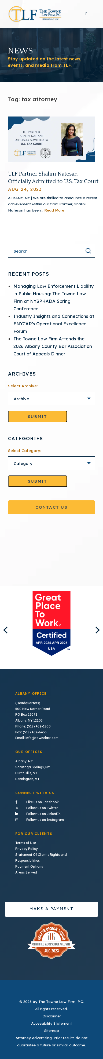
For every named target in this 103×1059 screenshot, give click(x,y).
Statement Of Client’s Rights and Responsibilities (41, 856)
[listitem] (51, 623)
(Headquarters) (27, 703)
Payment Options (29, 865)
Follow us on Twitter (51, 806)
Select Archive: (23, 385)
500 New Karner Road (32, 709)
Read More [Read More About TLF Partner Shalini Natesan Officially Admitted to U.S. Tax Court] (54, 210)
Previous (6, 630)
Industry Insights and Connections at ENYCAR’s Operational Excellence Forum (53, 323)
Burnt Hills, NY (26, 772)
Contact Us (51, 507)
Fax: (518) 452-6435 (30, 732)
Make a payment (51, 906)
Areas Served (26, 871)
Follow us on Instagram (51, 818)
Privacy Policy (26, 848)
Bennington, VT (27, 778)
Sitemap (51, 1029)
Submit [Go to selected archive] (37, 416)
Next (96, 630)
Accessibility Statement (51, 1021)
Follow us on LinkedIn (51, 812)
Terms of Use (25, 842)
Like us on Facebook (51, 800)
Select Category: (24, 450)
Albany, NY (23, 761)
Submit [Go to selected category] (37, 481)
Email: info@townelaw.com (36, 738)
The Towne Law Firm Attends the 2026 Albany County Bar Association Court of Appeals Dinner (52, 346)
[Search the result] (88, 251)
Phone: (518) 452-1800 (32, 726)
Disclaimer (51, 1014)
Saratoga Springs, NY (32, 767)
